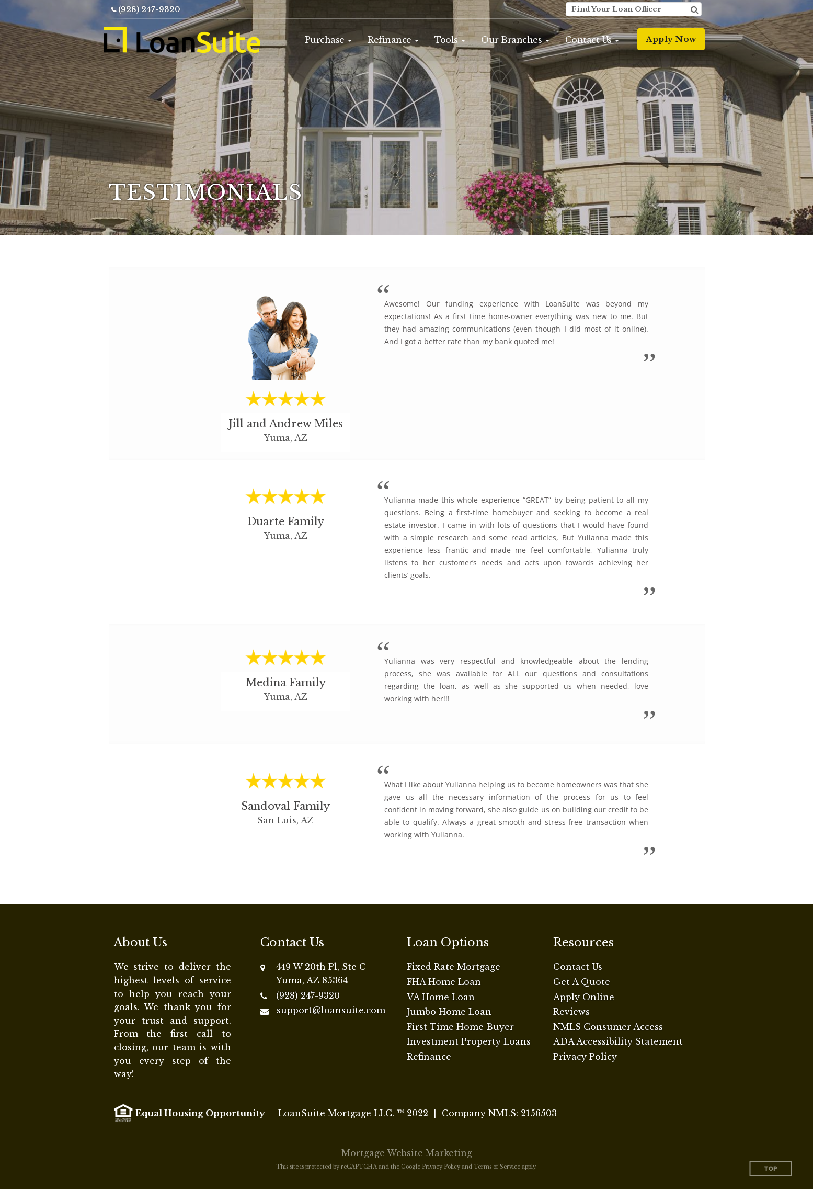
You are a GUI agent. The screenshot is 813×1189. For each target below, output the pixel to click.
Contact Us (577, 966)
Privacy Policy (585, 1056)
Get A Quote (581, 982)
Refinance (429, 1056)
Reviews (571, 1011)
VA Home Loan (441, 997)
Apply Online (583, 997)
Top (770, 1168)
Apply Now (671, 39)
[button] (328, 40)
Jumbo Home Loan (449, 1011)
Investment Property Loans (469, 1041)
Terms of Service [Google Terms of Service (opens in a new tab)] (497, 1166)
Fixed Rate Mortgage (453, 966)
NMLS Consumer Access (608, 1027)
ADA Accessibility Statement (618, 1041)
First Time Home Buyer (460, 1027)
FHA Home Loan (444, 982)
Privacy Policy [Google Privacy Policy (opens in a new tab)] (441, 1166)
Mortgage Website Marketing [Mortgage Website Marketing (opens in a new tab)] (406, 1153)
